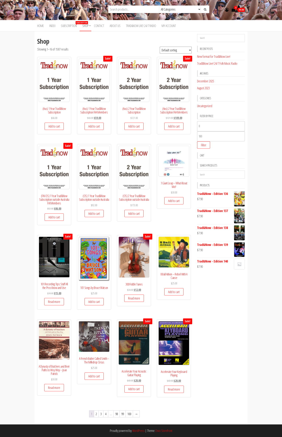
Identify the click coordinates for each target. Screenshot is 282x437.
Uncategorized (204, 106)
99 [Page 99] (122, 414)
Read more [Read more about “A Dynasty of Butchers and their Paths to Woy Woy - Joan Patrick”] (54, 387)
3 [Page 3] (101, 414)
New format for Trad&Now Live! (213, 56)
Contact (99, 25)
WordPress (138, 430)
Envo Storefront (164, 430)
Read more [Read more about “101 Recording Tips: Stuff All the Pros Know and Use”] (54, 301)
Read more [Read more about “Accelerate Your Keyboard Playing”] (174, 389)
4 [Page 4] (105, 414)
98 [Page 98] (116, 414)
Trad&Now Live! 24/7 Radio (141, 25)
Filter (203, 145)
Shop (85, 25)
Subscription (70, 24)
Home (40, 25)
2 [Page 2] (96, 414)
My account (169, 25)
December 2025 (205, 81)
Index (52, 25)
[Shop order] (176, 50)
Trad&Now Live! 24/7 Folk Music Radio (217, 63)
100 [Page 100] (129, 414)
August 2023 (203, 88)
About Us (115, 25)
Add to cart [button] (54, 126)
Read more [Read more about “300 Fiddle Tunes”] (134, 298)
